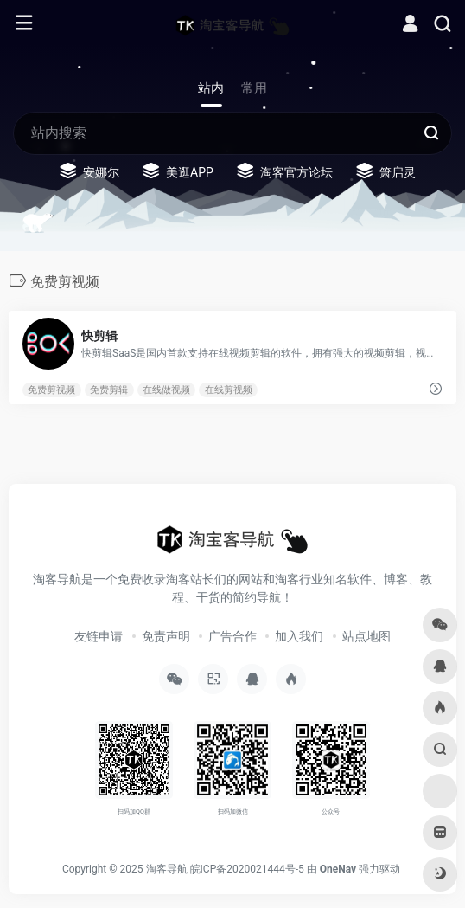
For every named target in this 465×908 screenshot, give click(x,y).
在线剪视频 (228, 390)
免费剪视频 (51, 390)
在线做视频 (166, 390)
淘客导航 (167, 869)
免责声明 (166, 636)
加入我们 (299, 636)
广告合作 (232, 636)
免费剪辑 (109, 390)
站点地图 (366, 636)
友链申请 (98, 636)
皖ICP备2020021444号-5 (247, 869)
